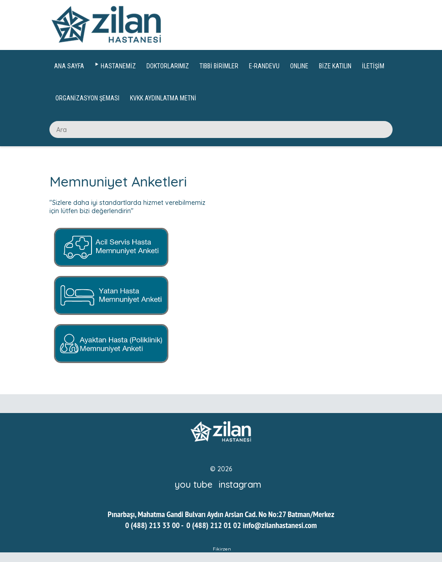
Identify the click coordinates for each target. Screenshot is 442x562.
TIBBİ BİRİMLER (218, 66)
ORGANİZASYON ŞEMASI (87, 98)
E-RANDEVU (264, 66)
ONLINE (299, 66)
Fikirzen (222, 549)
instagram (240, 484)
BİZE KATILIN (335, 66)
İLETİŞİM (373, 66)
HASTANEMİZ (118, 66)
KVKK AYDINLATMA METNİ (163, 98)
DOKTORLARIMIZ (167, 66)
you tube (193, 484)
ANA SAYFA (69, 66)
